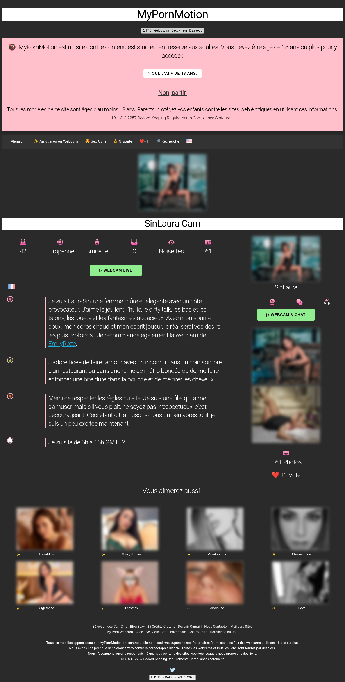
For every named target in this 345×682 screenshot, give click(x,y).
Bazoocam (178, 632)
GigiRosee (46, 608)
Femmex (131, 608)
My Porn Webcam (120, 632)
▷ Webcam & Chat (286, 315)
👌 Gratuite (122, 141)
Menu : (16, 141)
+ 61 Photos (286, 462)
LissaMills (46, 554)
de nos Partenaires (196, 643)
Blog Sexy (137, 626)
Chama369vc (302, 554)
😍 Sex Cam (95, 141)
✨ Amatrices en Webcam (56, 141)
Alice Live (143, 632)
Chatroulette (198, 632)
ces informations (318, 109)
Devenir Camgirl (190, 626)
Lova (302, 608)
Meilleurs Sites (241, 626)
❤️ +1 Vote (286, 475)
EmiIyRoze (62, 343)
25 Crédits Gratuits (161, 626)
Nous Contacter (216, 626)
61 (208, 251)
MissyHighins (131, 554)
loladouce (216, 608)
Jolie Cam (160, 632)
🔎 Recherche (167, 141)
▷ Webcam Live (115, 270)
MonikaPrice (216, 554)
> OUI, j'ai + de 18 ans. (172, 73)
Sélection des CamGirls (110, 626)
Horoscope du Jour (224, 632)
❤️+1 (143, 141)
